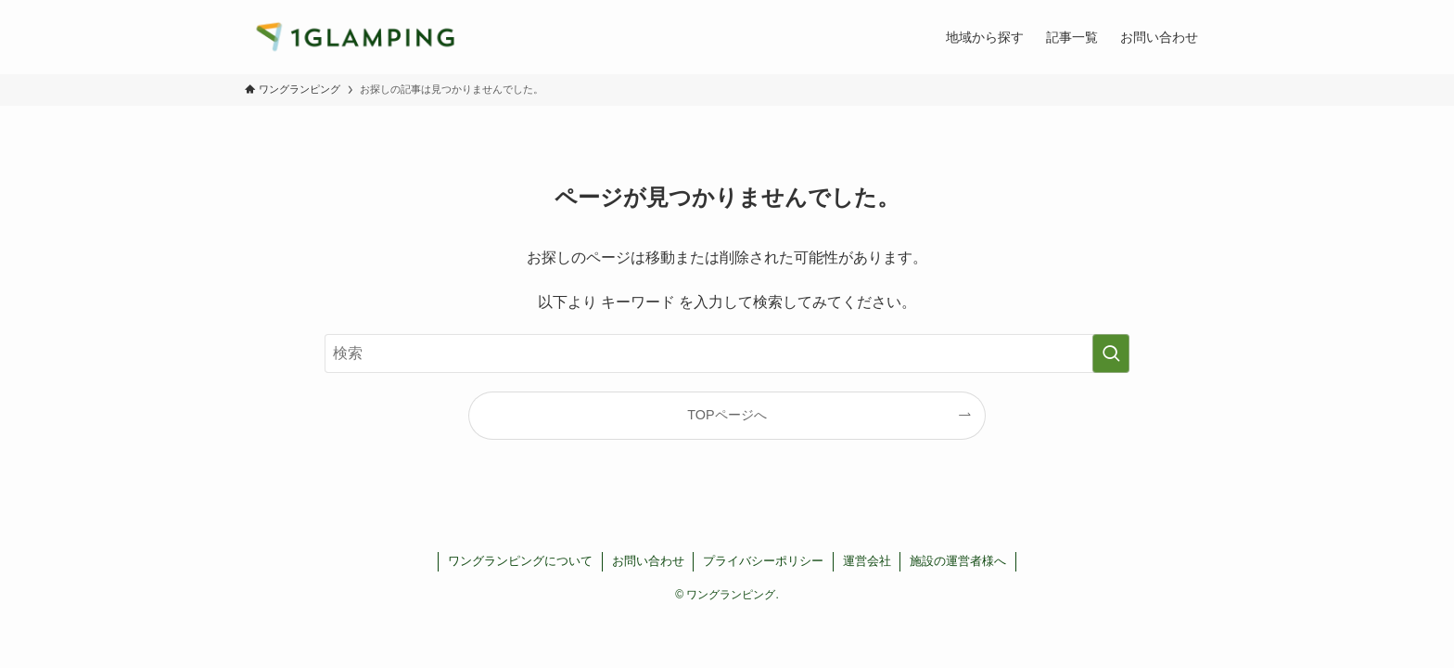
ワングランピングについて (520, 561)
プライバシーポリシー (763, 561)
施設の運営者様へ (958, 561)
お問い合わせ (648, 561)
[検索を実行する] (1110, 353)
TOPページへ (726, 414)
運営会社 (867, 561)
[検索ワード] (727, 353)
